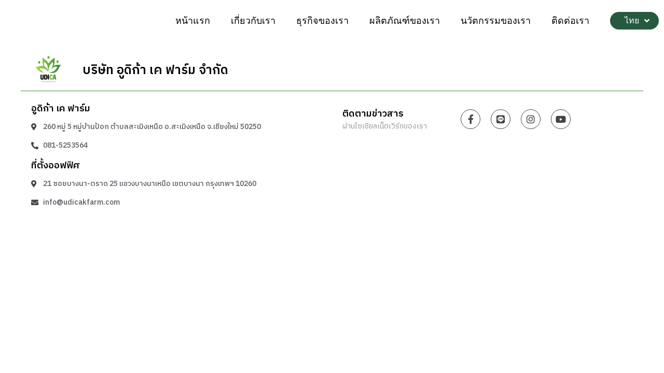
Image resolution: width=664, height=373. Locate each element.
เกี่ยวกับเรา (253, 21)
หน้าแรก (192, 21)
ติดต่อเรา (570, 21)
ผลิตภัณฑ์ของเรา (404, 21)
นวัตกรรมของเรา (496, 21)
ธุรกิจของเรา (322, 21)
